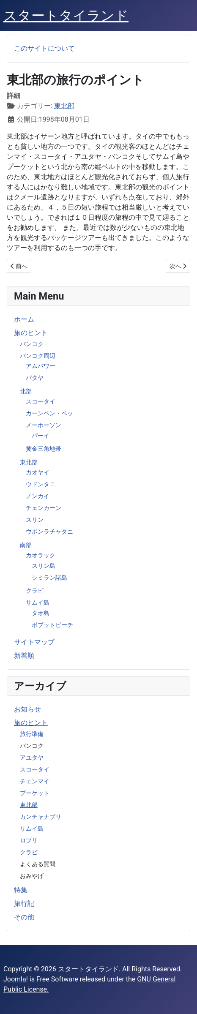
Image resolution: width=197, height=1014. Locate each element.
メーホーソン (43, 425)
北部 (26, 391)
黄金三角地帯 (43, 448)
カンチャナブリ (40, 816)
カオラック (40, 555)
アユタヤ (32, 757)
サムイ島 (37, 602)
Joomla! (15, 979)
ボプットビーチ (52, 624)
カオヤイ (37, 472)
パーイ (40, 435)
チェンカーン (43, 507)
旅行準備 (32, 734)
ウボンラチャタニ (49, 531)
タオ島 (40, 613)
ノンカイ (37, 496)
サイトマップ (34, 642)
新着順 (24, 655)
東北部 (29, 462)
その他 (24, 917)
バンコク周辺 (37, 355)
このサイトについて (44, 48)
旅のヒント (31, 333)
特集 (20, 890)
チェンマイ (34, 781)
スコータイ (40, 401)
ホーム (24, 319)
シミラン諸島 (49, 577)
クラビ (35, 590)
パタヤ (35, 377)
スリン (35, 519)
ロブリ (29, 840)
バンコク (32, 344)
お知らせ (27, 709)
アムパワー (40, 366)
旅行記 (24, 904)
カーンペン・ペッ (49, 413)
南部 (26, 545)
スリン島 (43, 565)
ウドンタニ (40, 484)
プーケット (34, 793)
